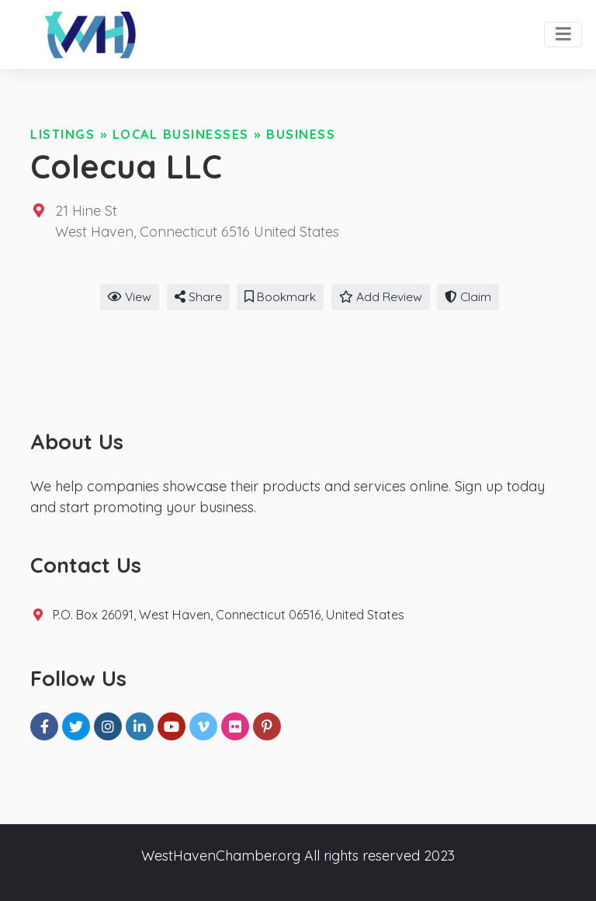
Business (300, 134)
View (129, 296)
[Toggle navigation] (563, 35)
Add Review (380, 296)
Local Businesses (181, 134)
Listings (62, 134)
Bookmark (280, 296)
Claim (468, 296)
